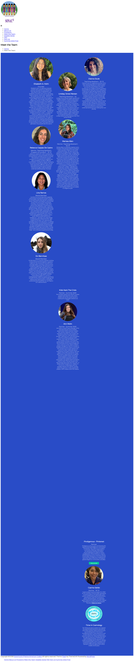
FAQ (5, 37)
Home (6, 29)
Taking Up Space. (96, 603)
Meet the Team (9, 34)
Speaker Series (9, 36)
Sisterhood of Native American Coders (28, 656)
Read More (94, 563)
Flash (64, 656)
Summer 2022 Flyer (11, 41)
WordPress (91, 656)
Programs (7, 32)
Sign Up (7, 39)
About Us (7, 30)
